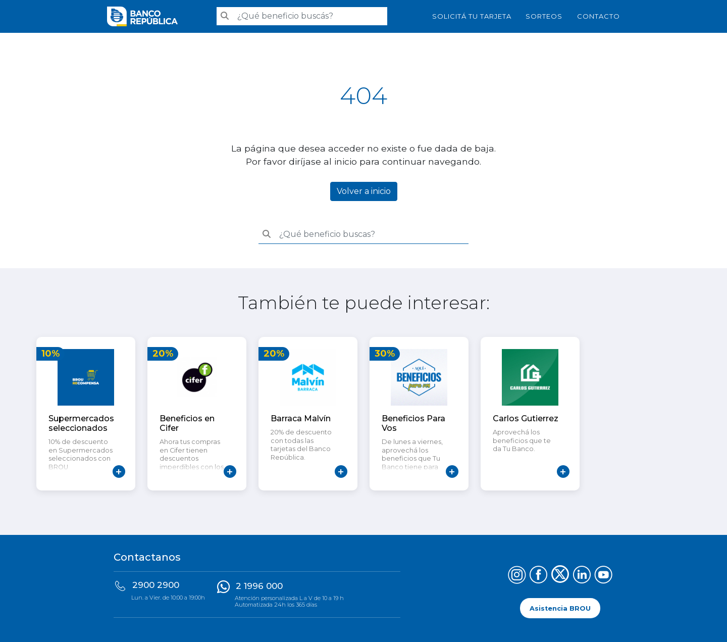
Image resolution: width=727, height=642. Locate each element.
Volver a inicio (364, 191)
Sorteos (544, 16)
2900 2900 (155, 585)
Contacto (598, 16)
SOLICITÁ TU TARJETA (471, 16)
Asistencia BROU (560, 608)
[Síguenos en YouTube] (603, 576)
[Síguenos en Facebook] (538, 576)
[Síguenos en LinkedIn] (582, 576)
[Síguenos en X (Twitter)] (560, 576)
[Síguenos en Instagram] (517, 576)
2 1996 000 (259, 586)
